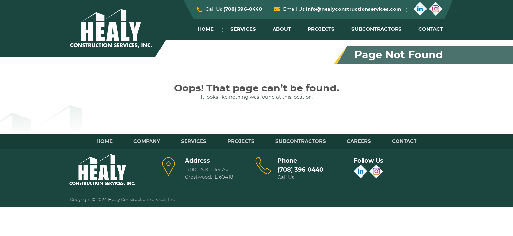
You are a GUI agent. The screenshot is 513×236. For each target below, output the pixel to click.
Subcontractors (376, 29)
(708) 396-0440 (242, 9)
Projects (321, 29)
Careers (359, 141)
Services (243, 29)
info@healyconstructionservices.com (353, 9)
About (282, 29)
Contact (430, 29)
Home (206, 29)
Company (146, 141)
